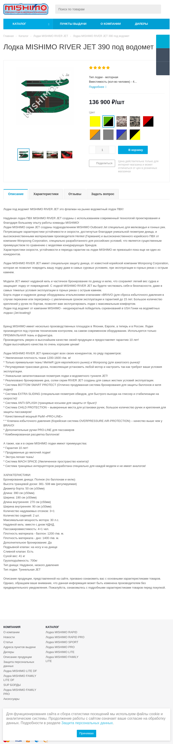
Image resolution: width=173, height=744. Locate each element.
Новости (9, 637)
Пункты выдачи (73, 23)
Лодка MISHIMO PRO (60, 647)
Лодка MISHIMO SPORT (62, 642)
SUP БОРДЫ (12, 685)
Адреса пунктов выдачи (19, 647)
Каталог (19, 23)
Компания (11, 627)
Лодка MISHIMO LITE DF (20, 671)
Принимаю (86, 733)
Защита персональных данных (18, 664)
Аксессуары (11, 699)
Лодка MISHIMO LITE (60, 652)
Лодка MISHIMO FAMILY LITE (62, 659)
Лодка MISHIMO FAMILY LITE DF (19, 678)
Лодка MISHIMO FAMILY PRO (19, 692)
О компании (111, 23)
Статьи (8, 642)
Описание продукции (17, 657)
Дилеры (141, 23)
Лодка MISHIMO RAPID (61, 632)
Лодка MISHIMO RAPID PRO (65, 637)
